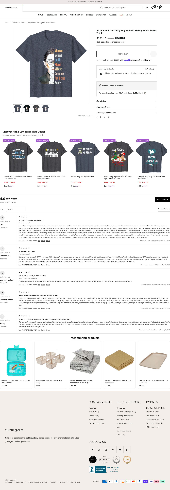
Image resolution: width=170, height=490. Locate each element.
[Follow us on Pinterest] (113, 449)
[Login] (147, 8)
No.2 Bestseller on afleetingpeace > (111, 42)
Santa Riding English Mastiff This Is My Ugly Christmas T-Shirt (117, 178)
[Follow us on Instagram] (106, 449)
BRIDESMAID (101, 15)
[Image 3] (36, 108)
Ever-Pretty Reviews (96, 419)
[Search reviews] (16, 209)
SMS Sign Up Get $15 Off (155, 408)
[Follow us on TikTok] (126, 449)
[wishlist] (152, 7)
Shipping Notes (103, 107)
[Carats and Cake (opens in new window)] (104, 460)
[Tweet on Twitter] (104, 117)
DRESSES (89, 15)
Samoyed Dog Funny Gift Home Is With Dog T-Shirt (151, 178)
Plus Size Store (75, 482)
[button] (153, 54)
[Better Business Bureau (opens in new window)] (104, 469)
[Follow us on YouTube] (119, 449)
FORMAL (63, 15)
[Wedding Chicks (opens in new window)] (93, 460)
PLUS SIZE (113, 15)
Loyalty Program (152, 412)
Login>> (11, 186)
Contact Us (120, 408)
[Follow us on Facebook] (92, 449)
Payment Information (124, 423)
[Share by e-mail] (108, 117)
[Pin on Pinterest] (100, 117)
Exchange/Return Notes (106, 113)
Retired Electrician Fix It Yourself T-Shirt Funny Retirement (51, 178)
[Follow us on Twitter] (99, 449)
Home (7, 23)
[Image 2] (27, 108)
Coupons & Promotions (155, 419)
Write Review (162, 199)
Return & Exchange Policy (126, 412)
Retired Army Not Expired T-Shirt (82, 177)
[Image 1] (17, 108)
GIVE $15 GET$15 (152, 415)
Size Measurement (123, 431)
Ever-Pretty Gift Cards (154, 423)
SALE (121, 15)
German (53, 482)
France (44, 482)
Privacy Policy (94, 412)
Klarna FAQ (120, 434)
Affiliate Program (152, 427)
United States (18, 482)
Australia (63, 482)
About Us (92, 408)
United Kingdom (33, 482)
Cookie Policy (94, 415)
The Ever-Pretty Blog (96, 423)
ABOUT (129, 15)
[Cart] (158, 7)
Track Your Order (122, 419)
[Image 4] (45, 108)
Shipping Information (124, 415)
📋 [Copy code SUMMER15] (145, 93)
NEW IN (41, 15)
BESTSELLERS (52, 15)
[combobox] (123, 7)
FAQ (118, 427)
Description (101, 101)
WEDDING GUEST (76, 15)
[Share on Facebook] (96, 117)
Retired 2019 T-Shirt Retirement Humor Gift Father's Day (18, 178)
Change (152, 69)
